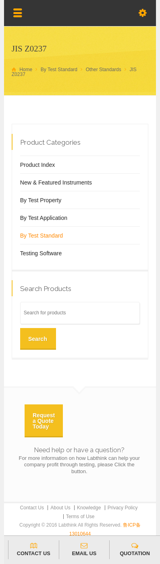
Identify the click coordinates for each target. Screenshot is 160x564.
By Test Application (43, 218)
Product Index (37, 165)
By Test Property (40, 200)
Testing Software (41, 253)
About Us (60, 508)
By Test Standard (41, 235)
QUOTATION (135, 549)
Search (37, 339)
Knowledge (89, 508)
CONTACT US (33, 549)
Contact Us (32, 508)
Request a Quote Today (44, 421)
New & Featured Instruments (56, 182)
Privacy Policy (123, 508)
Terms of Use (80, 516)
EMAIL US (84, 549)
